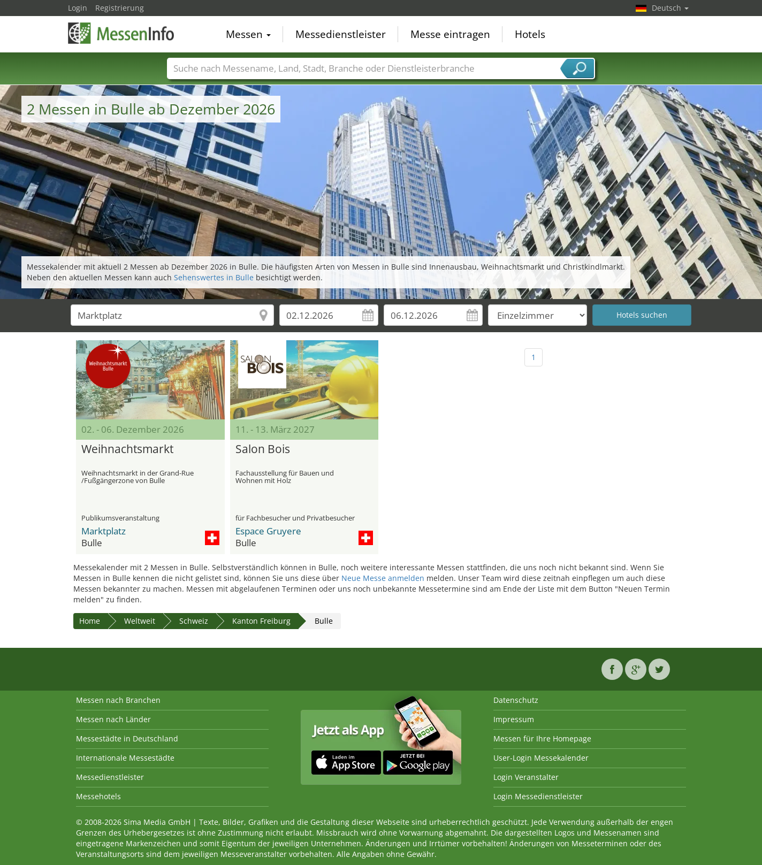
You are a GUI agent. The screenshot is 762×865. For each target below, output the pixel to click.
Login (77, 8)
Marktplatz (103, 531)
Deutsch (670, 8)
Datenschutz (515, 700)
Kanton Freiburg (261, 621)
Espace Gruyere (268, 531)
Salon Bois (262, 449)
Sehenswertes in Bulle (214, 277)
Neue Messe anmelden (382, 578)
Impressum (513, 719)
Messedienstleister (340, 34)
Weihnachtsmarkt (127, 449)
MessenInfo (121, 33)
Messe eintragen (450, 34)
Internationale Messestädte (125, 758)
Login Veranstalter (526, 777)
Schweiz (193, 621)
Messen (248, 34)
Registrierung (119, 8)
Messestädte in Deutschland (127, 738)
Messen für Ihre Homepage (542, 738)
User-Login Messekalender (541, 758)
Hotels (530, 34)
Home (89, 621)
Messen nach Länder (113, 719)
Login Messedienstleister (538, 796)
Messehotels (98, 796)
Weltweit (139, 621)
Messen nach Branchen (118, 700)
